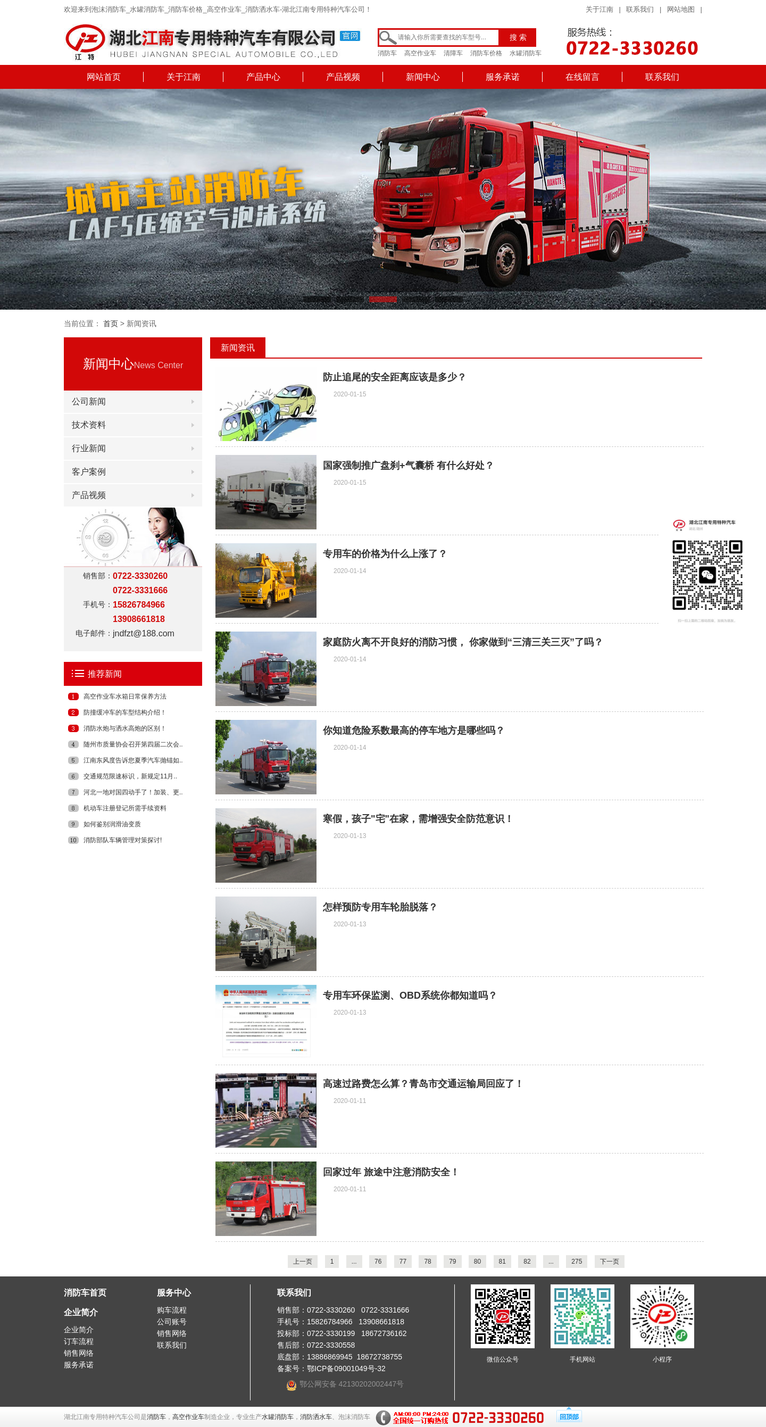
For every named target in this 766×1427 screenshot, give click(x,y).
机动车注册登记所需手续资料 (125, 808)
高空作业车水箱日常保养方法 (125, 696)
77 (402, 1261)
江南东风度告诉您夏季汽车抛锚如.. (133, 760)
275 (576, 1261)
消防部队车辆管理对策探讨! (123, 840)
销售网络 (79, 1353)
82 (526, 1261)
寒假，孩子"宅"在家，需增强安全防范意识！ (418, 819)
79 (452, 1261)
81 (502, 1261)
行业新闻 (89, 448)
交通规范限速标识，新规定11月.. (130, 776)
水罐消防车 (526, 53)
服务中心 (174, 1292)
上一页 (302, 1261)
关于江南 (599, 9)
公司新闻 (89, 401)
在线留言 (582, 76)
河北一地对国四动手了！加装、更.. (133, 792)
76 (377, 1261)
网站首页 (104, 76)
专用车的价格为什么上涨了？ (385, 554)
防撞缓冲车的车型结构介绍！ (125, 712)
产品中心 (263, 76)
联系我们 (640, 9)
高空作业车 (420, 53)
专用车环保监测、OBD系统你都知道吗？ (410, 995)
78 (427, 1261)
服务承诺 (503, 76)
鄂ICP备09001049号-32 (346, 1368)
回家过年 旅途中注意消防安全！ (391, 1172)
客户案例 (89, 471)
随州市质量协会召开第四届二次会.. (133, 744)
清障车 (453, 53)
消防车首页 (85, 1292)
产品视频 (343, 76)
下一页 (609, 1261)
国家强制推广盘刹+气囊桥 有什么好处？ (408, 465)
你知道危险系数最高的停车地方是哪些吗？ (414, 730)
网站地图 (681, 9)
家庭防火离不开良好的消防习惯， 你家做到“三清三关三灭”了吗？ (463, 642)
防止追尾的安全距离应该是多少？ (395, 377)
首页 (110, 323)
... (354, 1261)
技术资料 (89, 424)
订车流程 (79, 1341)
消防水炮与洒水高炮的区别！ (125, 728)
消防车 (387, 53)
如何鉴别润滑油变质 (112, 824)
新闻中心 (423, 76)
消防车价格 (486, 53)
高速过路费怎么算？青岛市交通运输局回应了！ (423, 1083)
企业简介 (81, 1312)
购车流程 (172, 1310)
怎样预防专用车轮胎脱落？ (380, 907)
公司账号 (172, 1321)
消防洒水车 (316, 1417)
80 (477, 1261)
